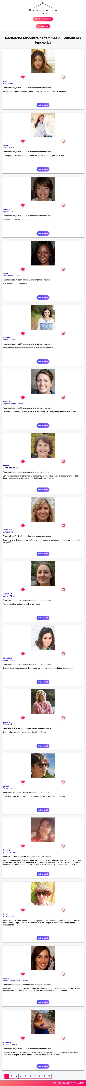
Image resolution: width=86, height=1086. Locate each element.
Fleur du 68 (7, 594)
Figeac (5, 211)
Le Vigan (6, 532)
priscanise (7, 337)
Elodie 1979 (7, 530)
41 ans (12, 596)
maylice (6, 978)
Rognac (6, 852)
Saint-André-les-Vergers (12, 980)
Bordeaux (6, 1044)
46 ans (13, 532)
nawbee (6, 786)
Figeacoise (7, 209)
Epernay (6, 788)
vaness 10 (7, 402)
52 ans (10, 83)
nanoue (6, 466)
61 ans (13, 852)
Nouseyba (7, 1042)
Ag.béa (5, 914)
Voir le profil (43, 105)
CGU (60, 1083)
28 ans (25, 980)
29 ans (16, 276)
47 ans (11, 147)
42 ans (13, 788)
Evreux (5, 340)
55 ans (12, 916)
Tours (5, 147)
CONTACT (80, 1083)
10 (49, 1076)
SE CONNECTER (43, 26)
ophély (5, 273)
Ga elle (5, 145)
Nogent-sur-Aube (9, 404)
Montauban (7, 468)
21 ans (12, 340)
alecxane (6, 722)
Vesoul (5, 660)
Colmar (6, 596)
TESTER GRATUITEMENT (43, 19)
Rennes (6, 724)
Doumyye (6, 850)
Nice (4, 83)
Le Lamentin (8, 276)
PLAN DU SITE (69, 1083)
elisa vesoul (7, 658)
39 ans (12, 660)
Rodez (5, 916)
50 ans (16, 468)
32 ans (20, 404)
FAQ (54, 1083)
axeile (5, 81)
